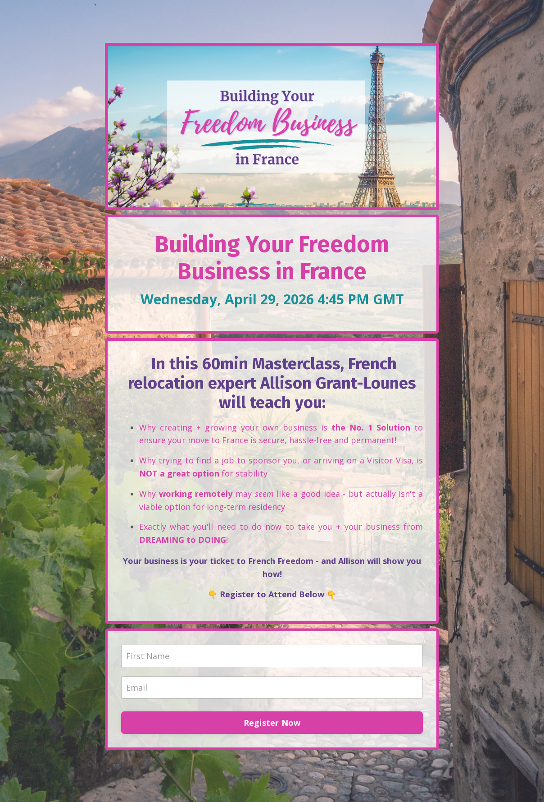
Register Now (272, 722)
